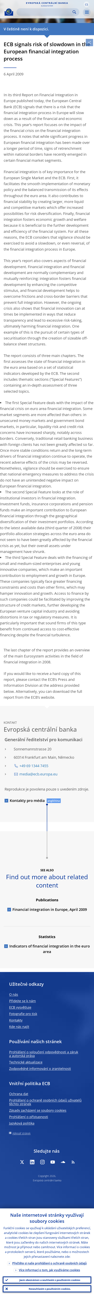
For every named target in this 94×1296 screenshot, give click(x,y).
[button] (86, 4)
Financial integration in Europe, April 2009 (49, 909)
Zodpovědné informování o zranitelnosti (40, 1068)
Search (74, 12)
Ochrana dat (18, 1094)
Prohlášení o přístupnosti (28, 1117)
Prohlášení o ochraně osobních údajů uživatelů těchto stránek (45, 1102)
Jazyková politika (21, 1123)
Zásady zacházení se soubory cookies (37, 1110)
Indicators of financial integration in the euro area (49, 949)
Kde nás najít (19, 1026)
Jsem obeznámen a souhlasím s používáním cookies (49, 1280)
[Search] (45, 12)
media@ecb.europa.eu (38, 774)
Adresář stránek (21, 1133)
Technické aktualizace (25, 1062)
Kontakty (15, 1020)
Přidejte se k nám (22, 1001)
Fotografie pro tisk (23, 1014)
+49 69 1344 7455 (33, 765)
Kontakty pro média (27, 800)
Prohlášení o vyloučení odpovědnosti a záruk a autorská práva (43, 1054)
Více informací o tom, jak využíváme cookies (49, 1270)
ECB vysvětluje (20, 1007)
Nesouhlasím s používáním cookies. (50, 1288)
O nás (13, 994)
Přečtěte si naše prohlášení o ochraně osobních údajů (49, 1263)
